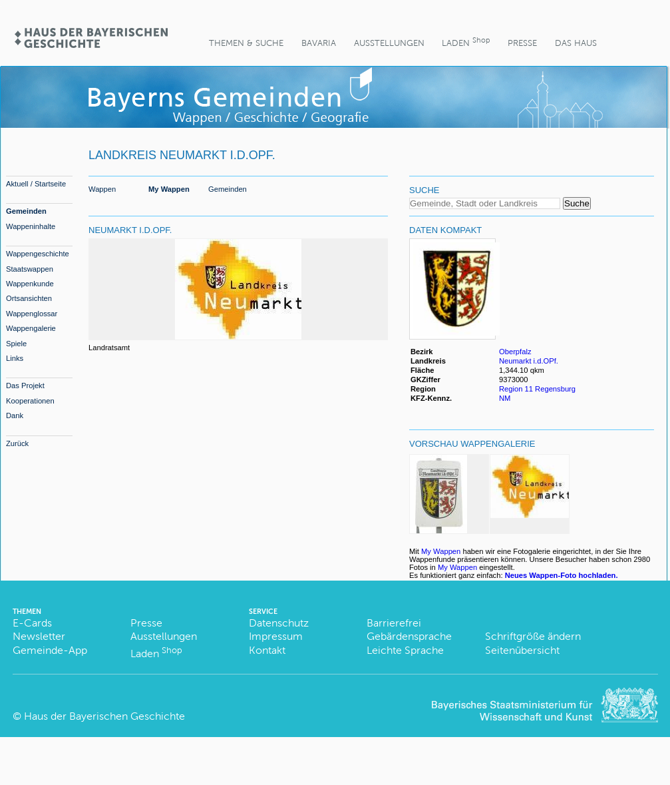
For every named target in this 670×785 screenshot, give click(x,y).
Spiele (16, 344)
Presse (522, 43)
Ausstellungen (389, 43)
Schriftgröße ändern (533, 636)
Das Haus (576, 43)
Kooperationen (30, 401)
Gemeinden (26, 211)
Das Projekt (25, 386)
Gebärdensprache (409, 636)
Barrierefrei (394, 623)
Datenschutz (279, 623)
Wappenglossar (31, 314)
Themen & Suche (246, 43)
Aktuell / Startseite (36, 184)
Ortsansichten (29, 298)
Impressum (276, 636)
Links (14, 358)
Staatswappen (29, 269)
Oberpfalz (515, 352)
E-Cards (32, 623)
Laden (466, 41)
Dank (14, 415)
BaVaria (318, 43)
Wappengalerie (31, 328)
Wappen (102, 189)
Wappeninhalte (30, 226)
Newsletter (39, 636)
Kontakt (267, 650)
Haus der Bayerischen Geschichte (104, 716)
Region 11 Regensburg (537, 389)
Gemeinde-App (50, 650)
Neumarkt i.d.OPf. (528, 361)
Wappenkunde (30, 284)
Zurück (17, 443)
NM (504, 398)
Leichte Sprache (405, 650)
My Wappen (169, 189)
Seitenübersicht (522, 650)
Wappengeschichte (37, 254)
